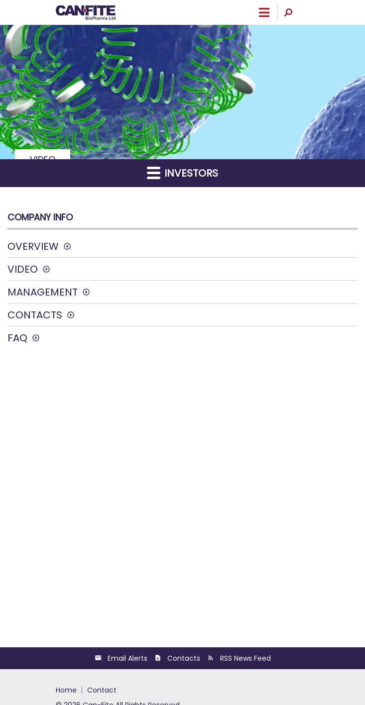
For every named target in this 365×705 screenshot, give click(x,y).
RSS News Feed (245, 658)
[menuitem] (69, 690)
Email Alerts (127, 658)
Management (42, 292)
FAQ (17, 338)
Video (22, 269)
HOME (66, 690)
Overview (33, 246)
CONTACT (102, 690)
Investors (182, 173)
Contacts (34, 315)
